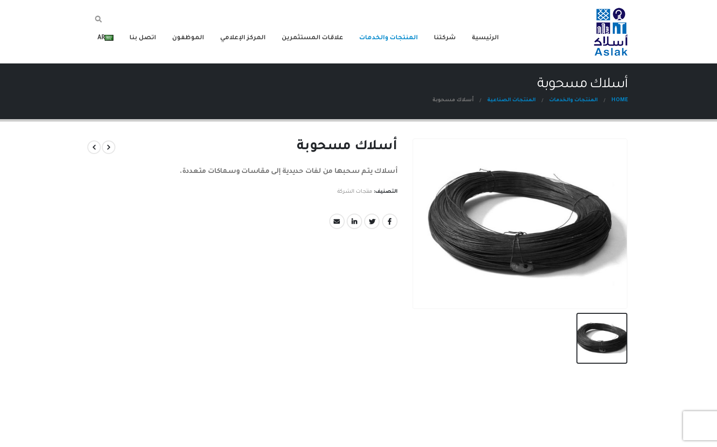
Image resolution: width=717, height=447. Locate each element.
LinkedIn (355, 221)
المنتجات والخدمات (388, 38)
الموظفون (188, 38)
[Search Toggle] (99, 21)
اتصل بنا (142, 38)
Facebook (390, 221)
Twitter (372, 221)
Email (337, 221)
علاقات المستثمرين (312, 38)
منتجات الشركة (354, 192)
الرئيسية (485, 38)
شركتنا (445, 38)
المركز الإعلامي (243, 38)
